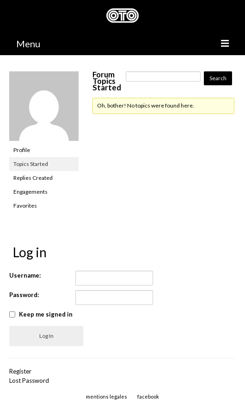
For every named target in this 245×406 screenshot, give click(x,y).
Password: (24, 294)
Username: (25, 275)
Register (20, 371)
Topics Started (30, 163)
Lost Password (29, 380)
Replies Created (33, 177)
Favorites (25, 205)
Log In (46, 335)
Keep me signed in (46, 314)
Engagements (30, 191)
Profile (21, 149)
